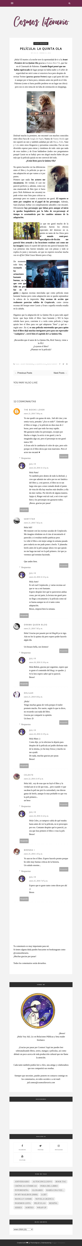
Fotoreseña (22, 1190)
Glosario (37, 1190)
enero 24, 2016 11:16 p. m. (39, 662)
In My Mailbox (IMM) (26, 1194)
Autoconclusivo (42, 1181)
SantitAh (29, 519)
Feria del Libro (49, 1186)
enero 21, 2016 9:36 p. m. (33, 697)
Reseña (53, 1203)
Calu (17, 145)
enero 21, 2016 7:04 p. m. (33, 414)
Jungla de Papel (36, 139)
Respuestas (26, 458)
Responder (64, 456)
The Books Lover (34, 409)
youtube (22, 1157)
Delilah (28, 693)
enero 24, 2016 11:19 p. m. (39, 734)
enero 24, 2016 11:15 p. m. (39, 577)
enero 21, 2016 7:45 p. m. (33, 629)
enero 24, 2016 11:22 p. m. (39, 816)
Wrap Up (41, 1207)
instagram (59, 1147)
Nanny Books (59, 139)
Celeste (28, 775)
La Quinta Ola (40, 364)
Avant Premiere (40, 43)
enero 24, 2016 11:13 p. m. (39, 468)
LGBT (44, 1194)
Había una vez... (55, 1190)
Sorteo (29, 1207)
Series (18, 1207)
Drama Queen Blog (35, 624)
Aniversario (22, 1181)
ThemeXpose (35, 1243)
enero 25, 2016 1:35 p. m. (33, 854)
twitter (40, 1147)
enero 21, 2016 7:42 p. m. (33, 523)
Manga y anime (23, 1199)
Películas (39, 1203)
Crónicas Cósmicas (26, 1186)
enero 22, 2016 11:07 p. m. (33, 779)
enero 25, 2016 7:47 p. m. (38, 881)
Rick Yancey (52, 364)
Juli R (36, 53)
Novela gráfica (44, 1199)
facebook (22, 1147)
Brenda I (29, 850)
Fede (61, 142)
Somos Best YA (53, 63)
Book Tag (61, 1181)
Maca (55, 142)
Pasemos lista (23, 1203)
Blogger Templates (58, 1243)
